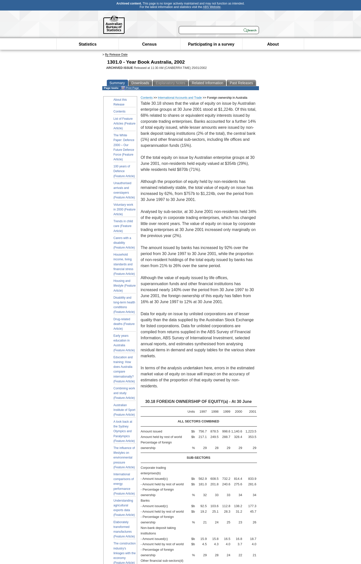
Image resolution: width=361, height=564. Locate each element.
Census (149, 44)
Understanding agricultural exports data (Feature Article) (124, 508)
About (273, 44)
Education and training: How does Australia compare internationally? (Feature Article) (124, 369)
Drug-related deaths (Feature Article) (124, 323)
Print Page (130, 88)
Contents (120, 111)
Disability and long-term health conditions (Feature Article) (124, 305)
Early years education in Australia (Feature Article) (124, 343)
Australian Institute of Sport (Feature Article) (124, 409)
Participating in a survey (211, 44)
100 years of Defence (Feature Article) (124, 171)
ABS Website (211, 7)
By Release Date (116, 54)
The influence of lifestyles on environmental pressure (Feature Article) (124, 457)
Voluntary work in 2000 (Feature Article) (125, 209)
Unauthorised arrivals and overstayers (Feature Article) (124, 190)
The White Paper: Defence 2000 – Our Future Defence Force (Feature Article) (124, 147)
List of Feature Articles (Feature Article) (125, 123)
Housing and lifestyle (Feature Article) (125, 285)
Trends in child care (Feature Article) (123, 226)
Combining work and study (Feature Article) (124, 393)
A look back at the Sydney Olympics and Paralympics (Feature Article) (124, 431)
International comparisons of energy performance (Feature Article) (124, 484)
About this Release (120, 102)
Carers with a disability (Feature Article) (124, 242)
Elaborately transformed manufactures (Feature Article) (124, 529)
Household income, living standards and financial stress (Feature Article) (124, 264)
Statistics (88, 44)
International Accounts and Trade (180, 97)
